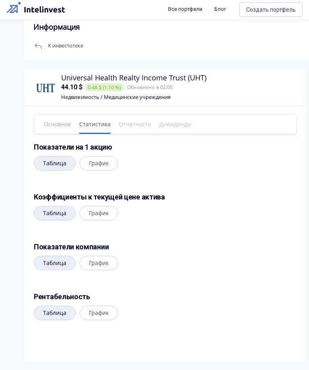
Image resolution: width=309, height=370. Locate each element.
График (99, 163)
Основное (57, 124)
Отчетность (135, 124)
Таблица (54, 163)
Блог (220, 9)
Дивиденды (175, 124)
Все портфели (185, 9)
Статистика (95, 124)
